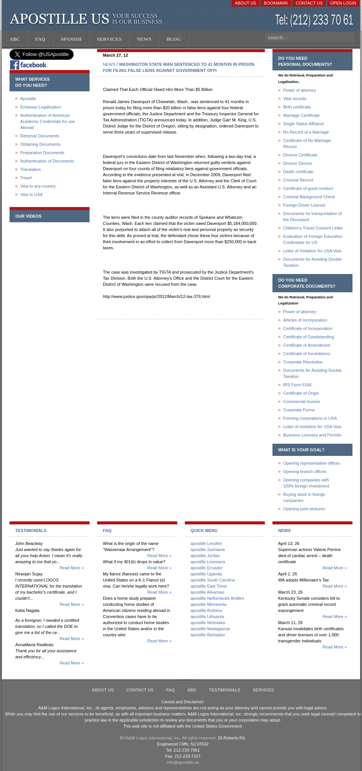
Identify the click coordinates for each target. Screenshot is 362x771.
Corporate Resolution (303, 362)
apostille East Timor (209, 586)
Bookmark (276, 3)
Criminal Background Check (309, 196)
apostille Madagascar (210, 628)
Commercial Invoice (301, 401)
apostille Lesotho (206, 543)
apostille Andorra (206, 610)
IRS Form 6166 (297, 384)
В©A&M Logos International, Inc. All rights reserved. (168, 738)
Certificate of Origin (301, 393)
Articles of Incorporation (305, 320)
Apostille (28, 98)
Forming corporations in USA (310, 418)
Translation (30, 169)
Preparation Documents (42, 152)
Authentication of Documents (47, 161)
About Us (245, 3)
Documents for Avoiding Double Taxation (312, 262)
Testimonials (224, 690)
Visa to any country (38, 186)
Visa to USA (31, 194)
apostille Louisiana (208, 561)
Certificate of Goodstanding (308, 337)
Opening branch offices (304, 471)
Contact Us (309, 3)
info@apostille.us (183, 762)
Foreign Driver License (304, 205)
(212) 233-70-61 (315, 20)
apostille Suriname (208, 549)
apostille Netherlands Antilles (217, 598)
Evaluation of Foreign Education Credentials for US (313, 239)
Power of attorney (299, 90)
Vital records (294, 98)
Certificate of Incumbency (306, 353)
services (263, 690)
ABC (192, 690)
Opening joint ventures (304, 509)
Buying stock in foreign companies (304, 497)
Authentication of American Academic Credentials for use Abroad (47, 121)
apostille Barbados (208, 634)
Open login (343, 3)
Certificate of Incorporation (307, 328)
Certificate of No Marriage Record (307, 143)
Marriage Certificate (301, 115)
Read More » (71, 568)
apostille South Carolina (213, 580)
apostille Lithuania (207, 616)
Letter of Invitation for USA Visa (312, 251)
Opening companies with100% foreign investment (306, 483)
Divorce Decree (297, 163)
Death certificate (298, 171)
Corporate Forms (299, 410)
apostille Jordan (205, 555)
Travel (26, 177)
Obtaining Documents (40, 144)
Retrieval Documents (39, 136)
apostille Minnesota (208, 604)
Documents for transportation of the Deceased (312, 216)
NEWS (109, 64)
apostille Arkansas (207, 592)
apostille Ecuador (207, 568)
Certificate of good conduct (308, 188)
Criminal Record (298, 180)
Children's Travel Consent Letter (313, 228)
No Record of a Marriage (306, 132)
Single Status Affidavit (303, 123)
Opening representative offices (311, 463)
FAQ (170, 690)
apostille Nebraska (208, 622)
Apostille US (87, 19)
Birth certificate (297, 107)
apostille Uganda (206, 574)
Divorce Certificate (300, 155)
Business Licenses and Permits (312, 435)
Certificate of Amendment (306, 345)
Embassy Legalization (40, 107)
